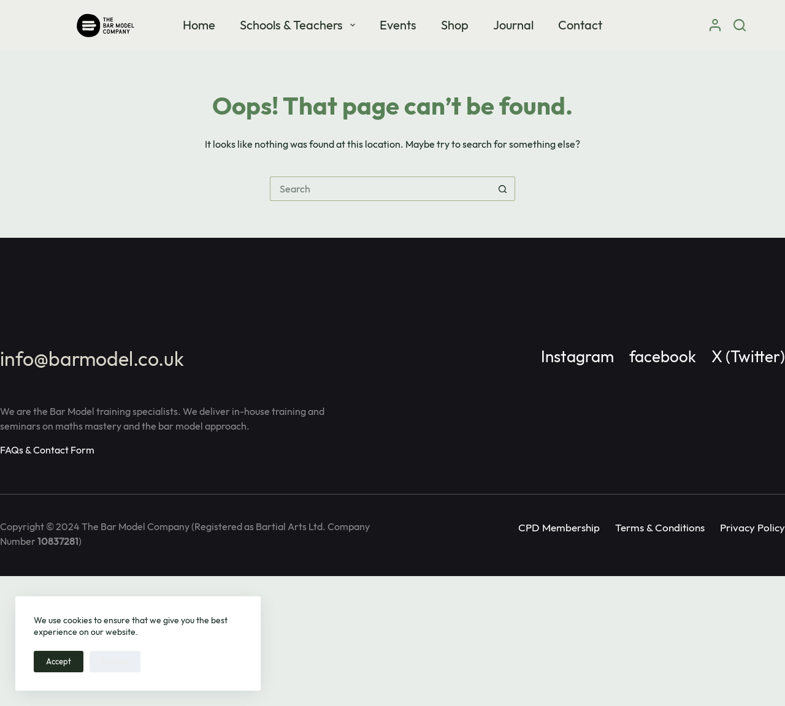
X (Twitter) (748, 356)
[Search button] (503, 188)
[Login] (715, 25)
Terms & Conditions (660, 527)
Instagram (577, 356)
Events (398, 24)
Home (199, 24)
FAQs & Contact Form (47, 450)
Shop (455, 24)
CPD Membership (559, 527)
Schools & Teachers (300, 24)
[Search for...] (380, 188)
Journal (513, 24)
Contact (580, 24)
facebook (662, 356)
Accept (58, 661)
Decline (115, 661)
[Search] (739, 25)
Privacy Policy (752, 527)
